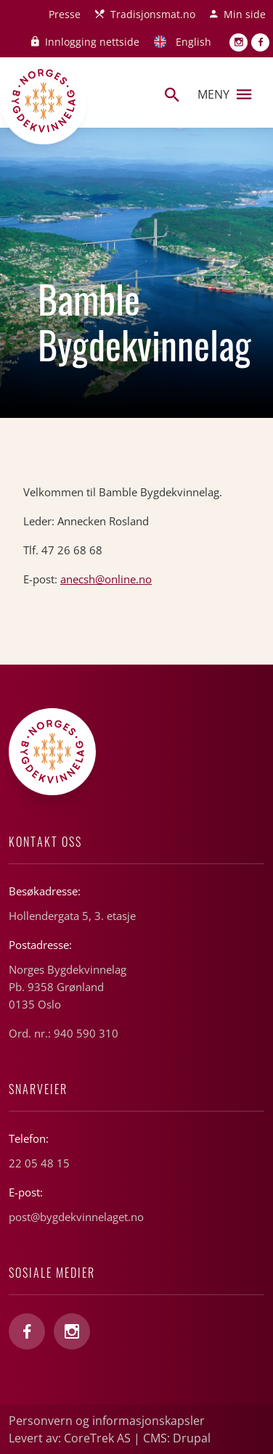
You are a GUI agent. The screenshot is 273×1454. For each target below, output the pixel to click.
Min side (245, 14)
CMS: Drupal (177, 1438)
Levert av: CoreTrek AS (70, 1438)
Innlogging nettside (92, 42)
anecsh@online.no (106, 579)
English (193, 42)
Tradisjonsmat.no (152, 14)
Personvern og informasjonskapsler (107, 1421)
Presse (65, 14)
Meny (224, 94)
